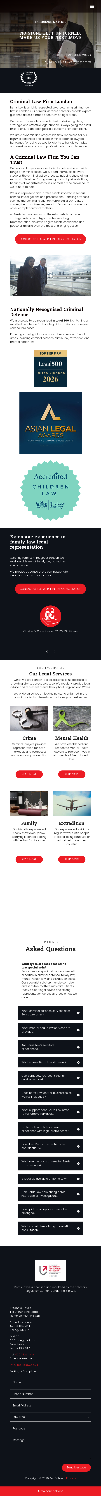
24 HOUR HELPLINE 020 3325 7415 (70, 62)
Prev (47, 651)
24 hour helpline (52, 1491)
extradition (77, 338)
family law (61, 338)
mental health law (22, 342)
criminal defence (42, 338)
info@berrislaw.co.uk (77, 55)
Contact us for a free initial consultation (50, 239)
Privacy (71, 1478)
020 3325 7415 (24, 1354)
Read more (29, 774)
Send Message (76, 1467)
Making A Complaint (23, 1371)
